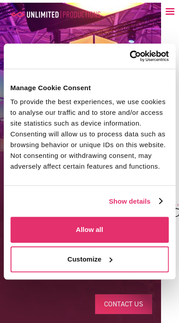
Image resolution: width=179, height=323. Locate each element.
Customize (89, 259)
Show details (130, 201)
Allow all (89, 229)
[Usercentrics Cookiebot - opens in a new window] (129, 56)
